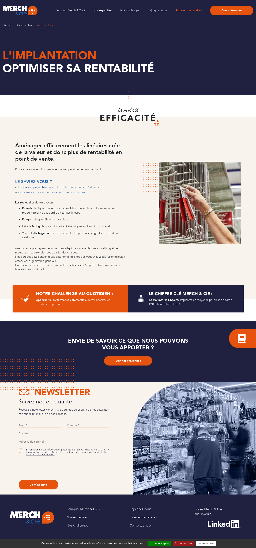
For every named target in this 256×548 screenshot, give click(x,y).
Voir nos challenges (128, 361)
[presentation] (45, 468)
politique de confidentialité (40, 454)
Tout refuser (183, 543)
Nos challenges (130, 10)
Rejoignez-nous (157, 10)
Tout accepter (159, 543)
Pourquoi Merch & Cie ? (70, 10)
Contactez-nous (231, 10)
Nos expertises (102, 10)
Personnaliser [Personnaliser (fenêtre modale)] (206, 543)
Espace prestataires (189, 10)
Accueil (7, 25)
